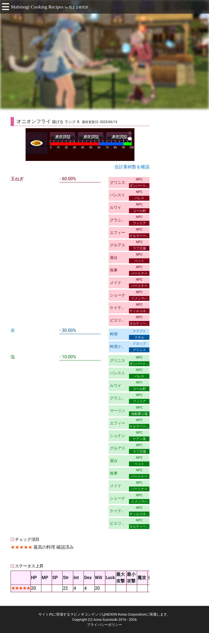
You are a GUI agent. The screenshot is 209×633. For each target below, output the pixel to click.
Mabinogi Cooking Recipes (37, 7)
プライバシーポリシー (104, 625)
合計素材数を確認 (132, 166)
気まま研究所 (78, 7)
